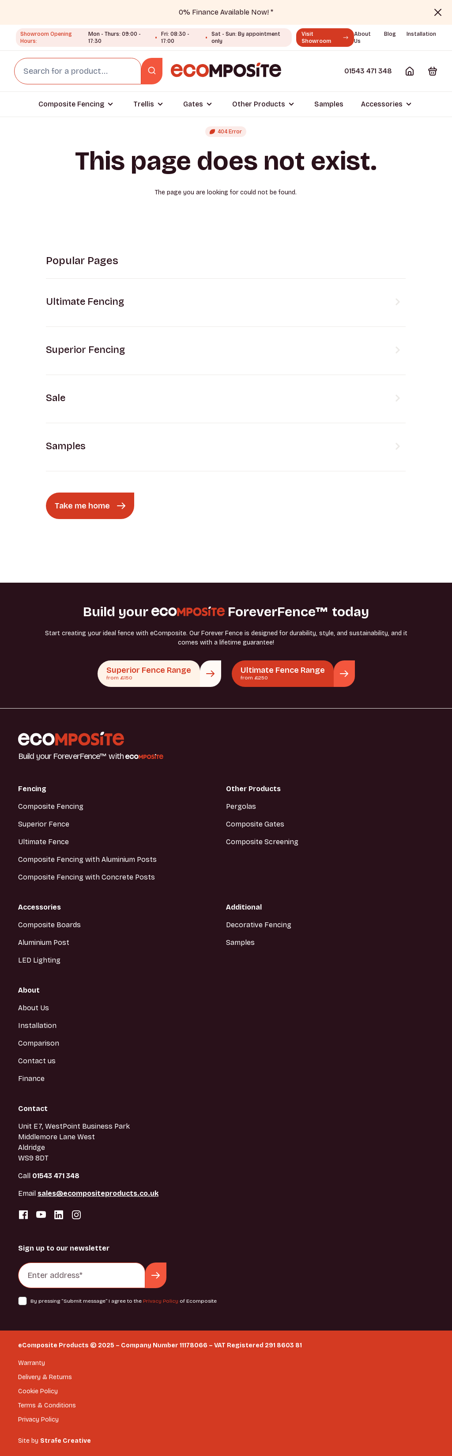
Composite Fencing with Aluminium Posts (87, 859)
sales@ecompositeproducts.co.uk (98, 1193)
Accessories (382, 104)
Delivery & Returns (45, 1377)
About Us (33, 1008)
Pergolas (241, 806)
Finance (31, 1078)
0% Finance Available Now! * (226, 12)
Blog (390, 34)
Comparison (38, 1043)
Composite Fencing (71, 104)
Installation (421, 34)
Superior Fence (43, 824)
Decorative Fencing (258, 925)
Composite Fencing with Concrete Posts (86, 877)
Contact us (37, 1061)
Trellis (143, 104)
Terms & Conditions (47, 1405)
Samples (328, 104)
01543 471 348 (368, 71)
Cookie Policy (38, 1391)
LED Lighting (39, 960)
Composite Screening (262, 842)
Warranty (31, 1363)
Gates (193, 104)
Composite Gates (255, 824)
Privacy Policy (160, 1301)
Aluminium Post (43, 942)
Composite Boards (49, 925)
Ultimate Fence (43, 842)
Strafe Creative (65, 1441)
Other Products (258, 104)
